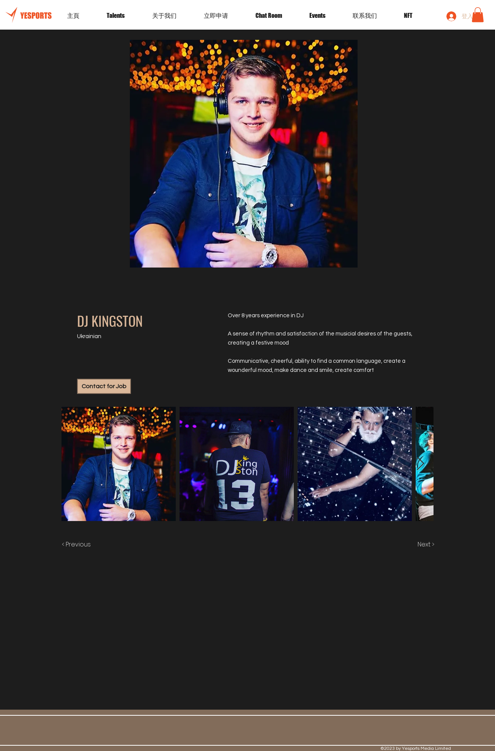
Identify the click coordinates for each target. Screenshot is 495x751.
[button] (325, 15)
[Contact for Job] (104, 386)
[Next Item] (420, 464)
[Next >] (418, 544)
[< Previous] (84, 544)
